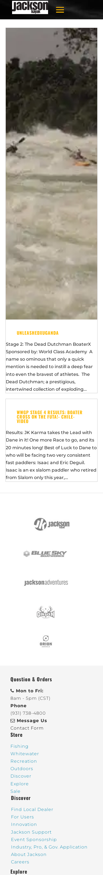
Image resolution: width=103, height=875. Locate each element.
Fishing (19, 746)
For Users (22, 817)
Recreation (23, 761)
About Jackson (29, 854)
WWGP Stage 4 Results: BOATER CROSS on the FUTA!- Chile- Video (50, 416)
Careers (20, 862)
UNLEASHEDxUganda (38, 332)
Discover (20, 776)
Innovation (24, 824)
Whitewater (24, 753)
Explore (19, 783)
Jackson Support (31, 832)
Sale (15, 791)
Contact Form (27, 728)
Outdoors (21, 768)
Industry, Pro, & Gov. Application (49, 847)
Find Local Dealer (32, 809)
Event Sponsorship (34, 839)
